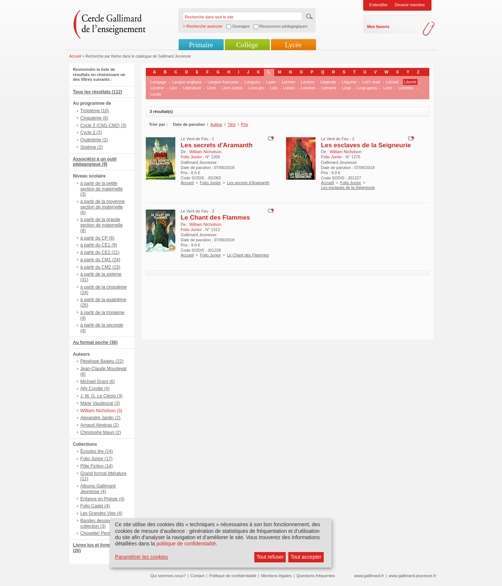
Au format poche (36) (95, 342)
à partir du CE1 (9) (98, 245)
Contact (197, 575)
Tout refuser (270, 557)
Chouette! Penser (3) (101, 533)
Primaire (201, 45)
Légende (328, 82)
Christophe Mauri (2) (100, 432)
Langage (158, 82)
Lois (273, 88)
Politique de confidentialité (233, 575)
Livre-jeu (256, 88)
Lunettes (406, 88)
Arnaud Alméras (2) (99, 425)
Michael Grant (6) (97, 381)
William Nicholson (205, 151)
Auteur (216, 124)
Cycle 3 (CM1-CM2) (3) (103, 125)
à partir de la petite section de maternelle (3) (101, 189)
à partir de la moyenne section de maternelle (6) (102, 207)
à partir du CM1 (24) (100, 259)
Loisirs (289, 88)
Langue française (222, 82)
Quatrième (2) (94, 139)
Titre (232, 124)
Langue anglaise (187, 82)
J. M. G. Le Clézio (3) (101, 396)
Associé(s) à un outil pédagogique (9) (95, 161)
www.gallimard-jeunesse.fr (412, 575)
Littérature (192, 88)
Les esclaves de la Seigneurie (366, 145)
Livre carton (232, 88)
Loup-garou (367, 88)
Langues (252, 82)
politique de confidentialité (186, 544)
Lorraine (328, 88)
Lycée (293, 45)
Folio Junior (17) (96, 458)
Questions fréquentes (315, 575)
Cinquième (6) (94, 118)
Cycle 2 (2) (91, 132)
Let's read (371, 82)
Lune (387, 88)
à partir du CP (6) (97, 238)
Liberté (410, 82)
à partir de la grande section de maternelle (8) (101, 225)
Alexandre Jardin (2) (100, 417)
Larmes (288, 82)
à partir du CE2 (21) (100, 252)
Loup (346, 88)
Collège (247, 45)
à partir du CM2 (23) (100, 267)
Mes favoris (378, 26)
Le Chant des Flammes (215, 217)
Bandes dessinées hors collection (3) (103, 523)
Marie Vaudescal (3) (100, 403)
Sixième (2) (91, 147)
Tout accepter (306, 557)
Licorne (157, 88)
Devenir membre (410, 5)
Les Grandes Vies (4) (101, 513)
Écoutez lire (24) (96, 451)
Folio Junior (210, 182)
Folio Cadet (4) (95, 506)
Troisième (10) (94, 110)
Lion (173, 88)
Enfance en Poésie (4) (102, 498)
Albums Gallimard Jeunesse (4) (98, 488)
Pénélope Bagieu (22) (102, 361)
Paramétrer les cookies (141, 557)
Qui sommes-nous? (168, 575)
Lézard (392, 82)
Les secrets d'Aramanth (217, 145)
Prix (244, 124)
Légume (349, 82)
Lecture (307, 82)
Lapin (271, 82)
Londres (308, 88)
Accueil (75, 56)
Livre (211, 88)
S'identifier (378, 5)
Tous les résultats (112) (98, 91)
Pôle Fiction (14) (96, 466)
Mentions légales (276, 575)
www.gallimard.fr (369, 575)
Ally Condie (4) (95, 388)
